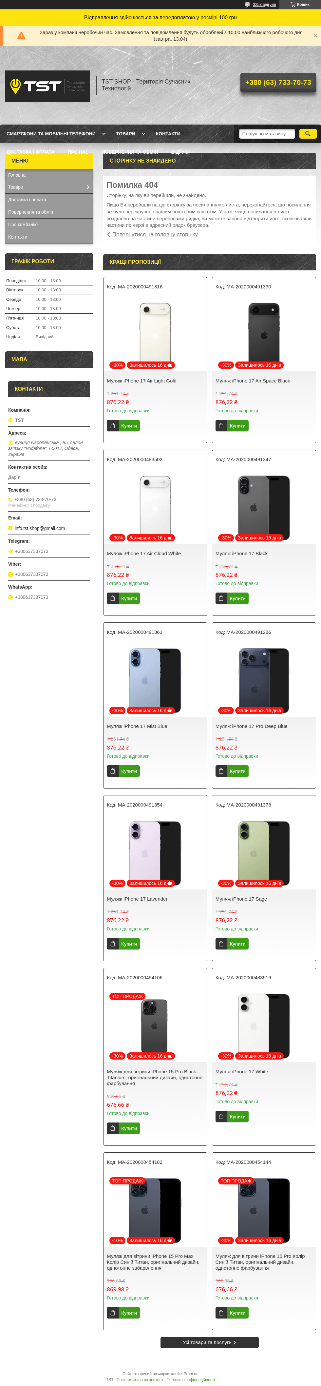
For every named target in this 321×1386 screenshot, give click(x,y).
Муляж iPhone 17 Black (242, 553)
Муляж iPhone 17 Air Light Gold (142, 380)
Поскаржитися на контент (140, 1379)
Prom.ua (191, 1374)
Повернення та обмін (130, 152)
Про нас (78, 152)
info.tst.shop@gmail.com (40, 528)
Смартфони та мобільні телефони (51, 133)
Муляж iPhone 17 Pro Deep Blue (252, 726)
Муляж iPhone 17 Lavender (137, 899)
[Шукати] (308, 134)
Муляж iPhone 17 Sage (241, 899)
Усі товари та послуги (207, 1342)
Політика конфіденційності (190, 1379)
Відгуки (180, 152)
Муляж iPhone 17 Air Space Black (253, 380)
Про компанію (23, 224)
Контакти (168, 133)
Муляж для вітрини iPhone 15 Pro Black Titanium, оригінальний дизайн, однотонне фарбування (154, 1077)
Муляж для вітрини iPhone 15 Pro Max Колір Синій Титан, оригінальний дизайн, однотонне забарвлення (153, 1262)
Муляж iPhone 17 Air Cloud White (144, 553)
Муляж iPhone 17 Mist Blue (137, 726)
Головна (17, 175)
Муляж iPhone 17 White (242, 1071)
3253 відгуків (264, 4)
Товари (125, 133)
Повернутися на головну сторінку (155, 234)
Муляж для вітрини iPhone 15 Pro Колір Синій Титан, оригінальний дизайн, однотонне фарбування (260, 1262)
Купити (129, 425)
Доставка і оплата (31, 152)
